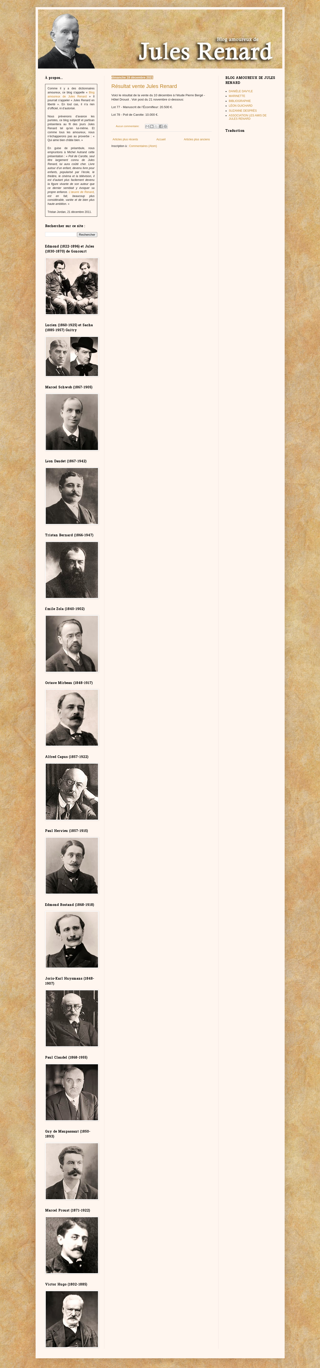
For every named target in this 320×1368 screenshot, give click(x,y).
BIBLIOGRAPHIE (240, 101)
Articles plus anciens (197, 139)
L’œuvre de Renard (81, 192)
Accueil (161, 139)
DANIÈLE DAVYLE (241, 91)
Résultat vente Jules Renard (144, 86)
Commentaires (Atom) (143, 146)
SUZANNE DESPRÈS (243, 110)
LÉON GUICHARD (241, 105)
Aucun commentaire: (128, 126)
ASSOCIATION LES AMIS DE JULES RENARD (248, 117)
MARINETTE (237, 96)
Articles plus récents (125, 139)
